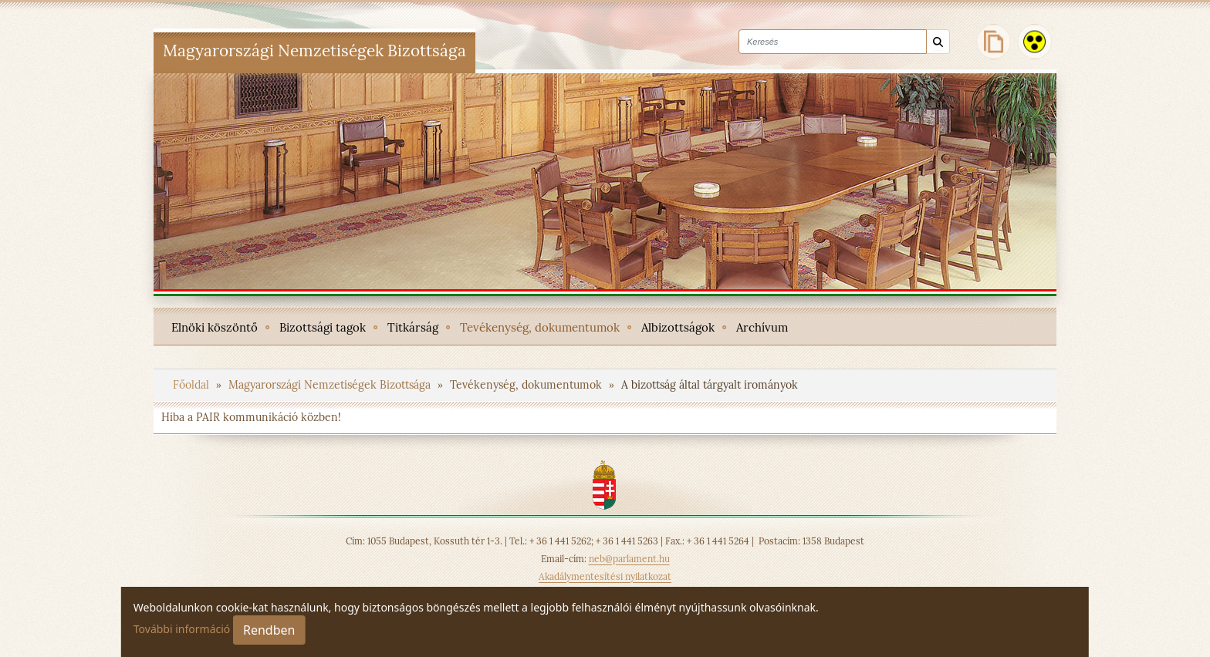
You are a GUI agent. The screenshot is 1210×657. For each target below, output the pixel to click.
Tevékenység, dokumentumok (527, 385)
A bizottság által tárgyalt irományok (709, 385)
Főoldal (192, 385)
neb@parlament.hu (629, 558)
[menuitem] (214, 326)
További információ (182, 629)
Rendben (269, 630)
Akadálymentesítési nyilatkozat (605, 576)
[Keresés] (938, 42)
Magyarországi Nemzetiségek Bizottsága (331, 385)
